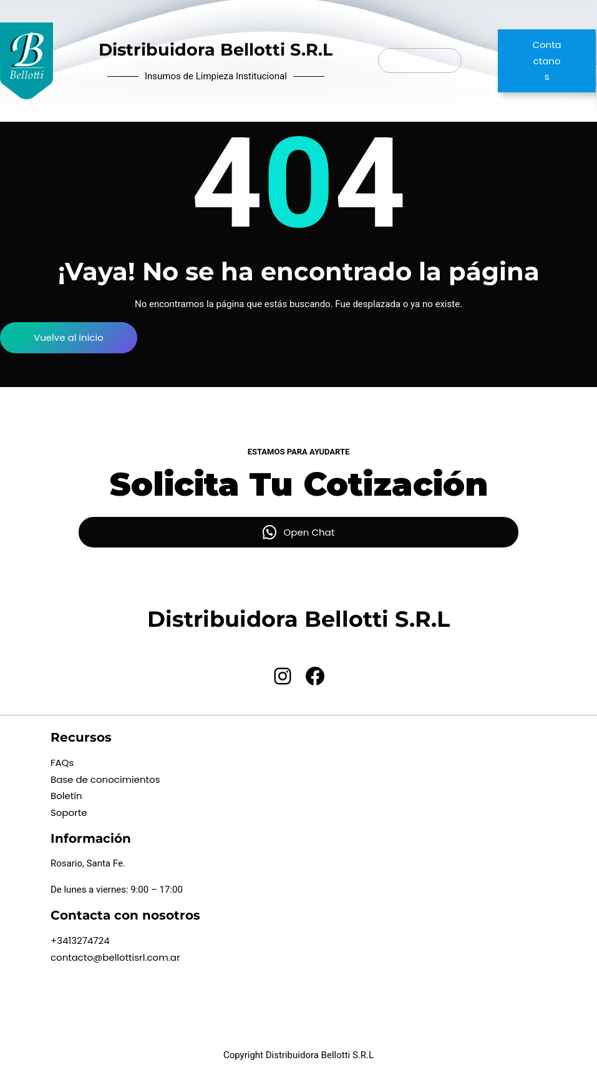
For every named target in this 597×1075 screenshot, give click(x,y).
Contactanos (546, 60)
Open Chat (309, 532)
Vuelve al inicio (69, 337)
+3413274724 (80, 940)
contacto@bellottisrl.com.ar (115, 957)
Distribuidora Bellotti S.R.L (215, 49)
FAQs (62, 762)
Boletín (66, 795)
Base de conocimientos (105, 779)
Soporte (69, 812)
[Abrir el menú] (419, 60)
